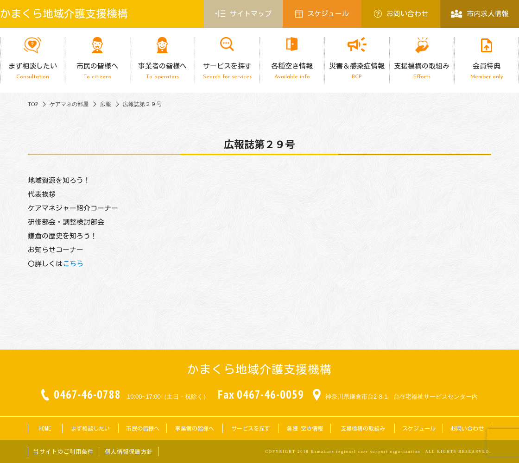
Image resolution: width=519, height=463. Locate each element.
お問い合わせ (401, 14)
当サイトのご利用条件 (63, 451)
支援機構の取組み (421, 71)
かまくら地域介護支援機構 (64, 13)
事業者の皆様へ (162, 71)
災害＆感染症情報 (356, 71)
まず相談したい (32, 71)
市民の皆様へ (97, 71)
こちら (73, 263)
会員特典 (486, 71)
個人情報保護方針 (129, 451)
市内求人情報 (479, 14)
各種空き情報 (292, 71)
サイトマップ (243, 14)
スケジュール (322, 14)
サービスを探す (227, 71)
